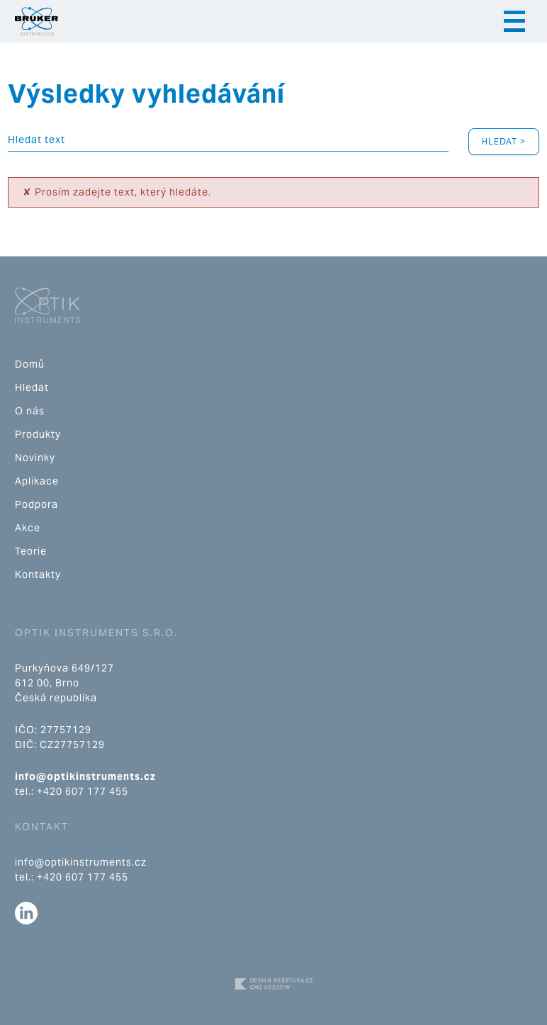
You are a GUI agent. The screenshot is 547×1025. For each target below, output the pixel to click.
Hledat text (36, 139)
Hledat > (504, 141)
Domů (30, 364)
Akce (27, 527)
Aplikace (37, 481)
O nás (30, 410)
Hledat (32, 387)
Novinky (35, 457)
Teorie (31, 551)
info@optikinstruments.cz (85, 776)
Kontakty (38, 574)
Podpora (36, 504)
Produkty (38, 434)
